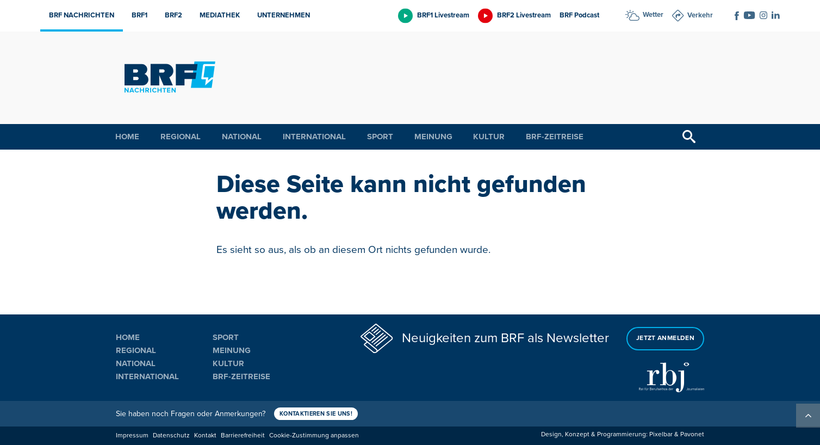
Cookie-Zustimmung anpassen (314, 435)
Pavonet (692, 434)
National (242, 136)
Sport (380, 136)
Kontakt (205, 435)
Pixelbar (661, 434)
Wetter (653, 14)
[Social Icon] (737, 15)
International (314, 136)
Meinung (433, 136)
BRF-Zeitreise (554, 136)
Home (127, 136)
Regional (180, 136)
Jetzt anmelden (665, 338)
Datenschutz (171, 435)
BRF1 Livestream (443, 15)
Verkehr (700, 15)
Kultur (489, 136)
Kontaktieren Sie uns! (315, 413)
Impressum (132, 435)
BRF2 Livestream (524, 15)
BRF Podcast (579, 15)
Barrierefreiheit (243, 435)
